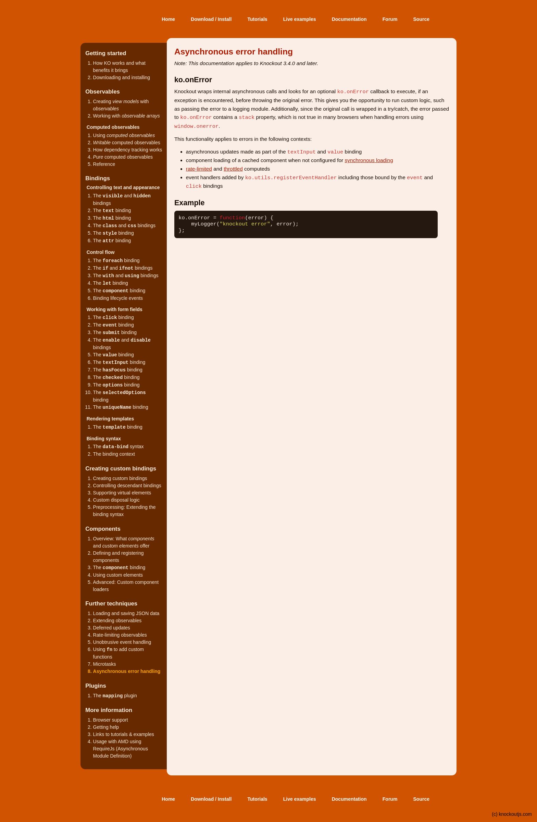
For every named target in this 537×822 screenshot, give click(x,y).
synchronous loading (369, 160)
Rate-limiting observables (120, 635)
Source (421, 19)
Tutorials (257, 19)
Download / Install (211, 19)
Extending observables (117, 620)
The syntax (118, 446)
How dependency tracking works (127, 149)
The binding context (114, 454)
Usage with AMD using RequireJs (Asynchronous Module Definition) (120, 749)
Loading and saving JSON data (126, 613)
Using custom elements (118, 575)
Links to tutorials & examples (123, 734)
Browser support (110, 720)
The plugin (115, 695)
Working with (126, 116)
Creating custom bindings (120, 478)
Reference (104, 164)
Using (124, 135)
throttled (233, 169)
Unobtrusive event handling (122, 642)
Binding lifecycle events (118, 298)
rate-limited (199, 169)
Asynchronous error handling (127, 671)
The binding (112, 210)
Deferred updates (111, 627)
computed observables (126, 142)
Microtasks (104, 664)
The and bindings (124, 225)
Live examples (299, 19)
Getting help (106, 727)
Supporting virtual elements (122, 492)
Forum (390, 19)
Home (168, 19)
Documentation (349, 19)
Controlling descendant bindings (127, 485)
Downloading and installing (121, 77)
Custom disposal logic (116, 500)
